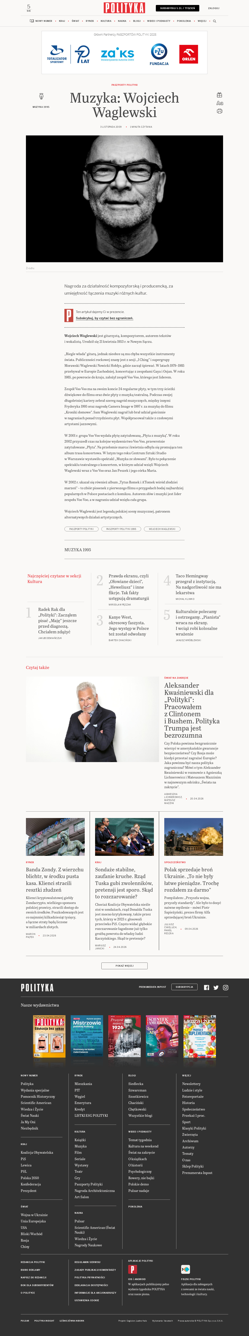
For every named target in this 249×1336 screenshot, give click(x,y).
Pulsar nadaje (138, 1190)
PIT (77, 1090)
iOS (130, 1279)
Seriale (80, 1159)
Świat (75, 21)
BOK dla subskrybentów (37, 1285)
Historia (188, 1103)
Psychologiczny (140, 1171)
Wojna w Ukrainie (34, 1215)
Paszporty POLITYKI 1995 (121, 529)
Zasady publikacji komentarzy (95, 1270)
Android (140, 1279)
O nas (186, 1160)
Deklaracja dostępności (91, 1285)
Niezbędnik (29, 1128)
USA (24, 1227)
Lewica (26, 1165)
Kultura (106, 21)
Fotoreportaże (193, 1096)
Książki (80, 1140)
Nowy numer (43, 21)
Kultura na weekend (143, 1146)
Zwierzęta (190, 1135)
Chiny (25, 1246)
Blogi (137, 21)
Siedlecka (135, 1084)
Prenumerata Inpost (152, 987)
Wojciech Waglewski (162, 529)
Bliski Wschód (31, 1234)
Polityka (27, 1084)
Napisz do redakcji (33, 1278)
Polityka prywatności (90, 1278)
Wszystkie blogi (140, 1116)
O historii (135, 1165)
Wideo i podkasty (158, 21)
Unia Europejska (33, 1221)
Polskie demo (138, 1184)
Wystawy (81, 1165)
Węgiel (80, 1096)
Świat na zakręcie (141, 1152)
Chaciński (136, 1103)
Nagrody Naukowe (88, 1245)
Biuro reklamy (30, 1270)
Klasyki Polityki (194, 1128)
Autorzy (188, 1147)
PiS (23, 1159)
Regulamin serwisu (88, 1262)
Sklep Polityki (193, 1166)
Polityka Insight (44, 1321)
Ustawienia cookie (87, 1301)
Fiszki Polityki (191, 1279)
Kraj (62, 21)
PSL (24, 1171)
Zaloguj (213, 8)
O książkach (137, 1159)
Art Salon (82, 1197)
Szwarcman (137, 1090)
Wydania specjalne (35, 1090)
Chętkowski (137, 1109)
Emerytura (83, 1103)
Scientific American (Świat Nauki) (95, 1230)
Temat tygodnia (140, 1140)
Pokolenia (184, 21)
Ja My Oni (28, 1122)
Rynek (90, 21)
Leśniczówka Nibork (72, 1321)
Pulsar (80, 1221)
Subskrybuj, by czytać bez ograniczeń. (104, 319)
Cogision (131, 1321)
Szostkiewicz (138, 1096)
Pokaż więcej (124, 966)
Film (78, 1152)
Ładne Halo (141, 1321)
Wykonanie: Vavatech (162, 1321)
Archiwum (190, 1141)
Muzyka (81, 1146)
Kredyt (80, 1109)
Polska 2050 (30, 1178)
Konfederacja (31, 1184)
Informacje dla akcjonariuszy (95, 1293)
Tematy (187, 1154)
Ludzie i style (192, 1090)
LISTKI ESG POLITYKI (91, 1116)
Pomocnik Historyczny (38, 1096)
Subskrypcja (184, 987)
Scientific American (36, 1103)
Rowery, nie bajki (141, 1178)
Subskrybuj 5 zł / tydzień (177, 8)
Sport (186, 1122)
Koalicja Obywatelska (37, 1152)
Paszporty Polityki (89, 1184)
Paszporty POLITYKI (125, 85)
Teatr (79, 1171)
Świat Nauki (30, 1116)
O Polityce (28, 1293)
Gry (77, 1178)
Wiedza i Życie (32, 1109)
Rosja (25, 1240)
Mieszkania (83, 1084)
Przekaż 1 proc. (193, 1116)
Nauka (122, 21)
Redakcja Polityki (33, 1262)
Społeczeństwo (193, 1109)
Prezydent (29, 1190)
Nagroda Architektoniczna (95, 1190)
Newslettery (191, 1084)
